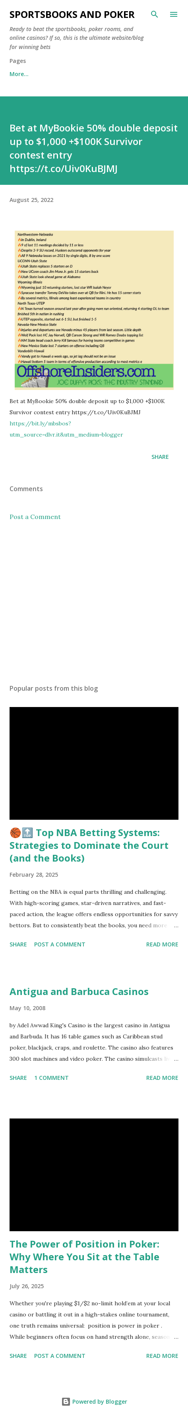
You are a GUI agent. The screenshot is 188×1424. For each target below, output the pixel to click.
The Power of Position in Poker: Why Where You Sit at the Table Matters (84, 1256)
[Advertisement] (94, 602)
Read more (162, 944)
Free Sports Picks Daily (78, 74)
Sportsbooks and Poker (72, 14)
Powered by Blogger (94, 1401)
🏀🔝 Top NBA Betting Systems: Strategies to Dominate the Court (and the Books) (89, 845)
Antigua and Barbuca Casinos (79, 991)
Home (18, 74)
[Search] (154, 14)
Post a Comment (35, 517)
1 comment (51, 1077)
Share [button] (160, 456)
